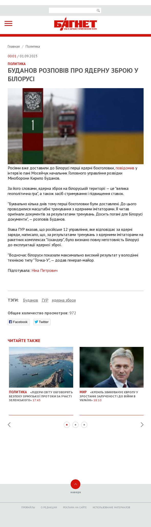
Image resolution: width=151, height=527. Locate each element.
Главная (14, 46)
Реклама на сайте (75, 507)
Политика (33, 46)
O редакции (49, 507)
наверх (75, 492)
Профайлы (28, 507)
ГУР (45, 300)
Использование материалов (111, 507)
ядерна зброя (64, 300)
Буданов (30, 300)
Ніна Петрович (44, 270)
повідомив (125, 167)
